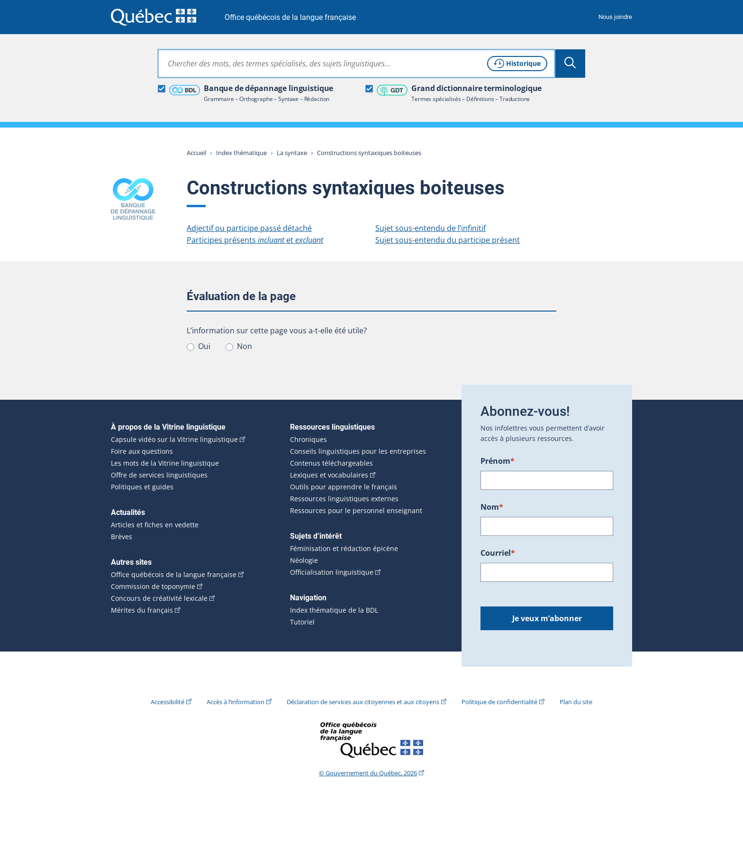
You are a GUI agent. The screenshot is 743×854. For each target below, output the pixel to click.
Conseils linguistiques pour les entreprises (358, 451)
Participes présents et (255, 240)
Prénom (497, 461)
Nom (491, 507)
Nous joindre (615, 16)
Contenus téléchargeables (331, 463)
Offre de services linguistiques (159, 475)
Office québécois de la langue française (290, 17)
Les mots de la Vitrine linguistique (165, 463)
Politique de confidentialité (499, 702)
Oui (204, 346)
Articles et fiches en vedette (155, 525)
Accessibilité (167, 702)
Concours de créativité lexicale (159, 598)
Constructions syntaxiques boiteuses (369, 152)
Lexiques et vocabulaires (329, 475)
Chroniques (308, 439)
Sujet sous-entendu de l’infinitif (430, 228)
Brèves (121, 537)
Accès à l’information (235, 702)
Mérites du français (142, 610)
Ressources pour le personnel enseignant (356, 510)
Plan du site (576, 702)
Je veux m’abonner (547, 618)
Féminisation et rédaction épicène (344, 548)
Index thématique (241, 152)
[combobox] (356, 63)
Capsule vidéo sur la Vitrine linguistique (174, 439)
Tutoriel (302, 622)
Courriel (497, 553)
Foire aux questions (142, 451)
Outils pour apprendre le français (343, 487)
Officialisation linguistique (331, 572)
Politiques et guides (142, 487)
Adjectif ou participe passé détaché (249, 228)
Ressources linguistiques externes (344, 499)
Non (244, 346)
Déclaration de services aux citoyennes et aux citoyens (363, 702)
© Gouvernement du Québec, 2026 (368, 773)
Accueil (196, 152)
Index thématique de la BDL (334, 610)
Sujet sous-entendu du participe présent (447, 240)
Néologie (304, 560)
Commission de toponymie (153, 586)
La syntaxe (292, 152)
